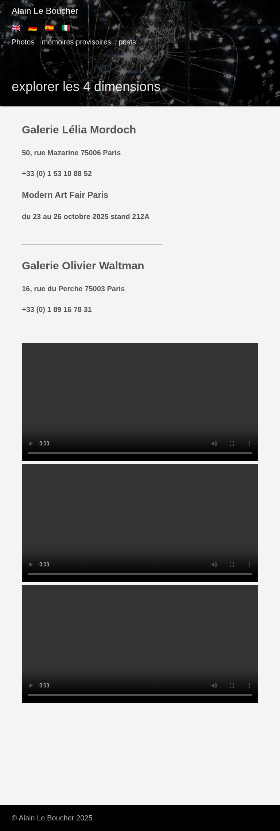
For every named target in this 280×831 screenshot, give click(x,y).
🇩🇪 (32, 28)
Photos (23, 42)
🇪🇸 (49, 28)
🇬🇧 (16, 28)
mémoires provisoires (76, 42)
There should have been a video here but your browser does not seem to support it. (140, 402)
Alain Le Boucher (45, 11)
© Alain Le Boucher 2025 (52, 818)
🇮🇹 (65, 28)
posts (127, 42)
